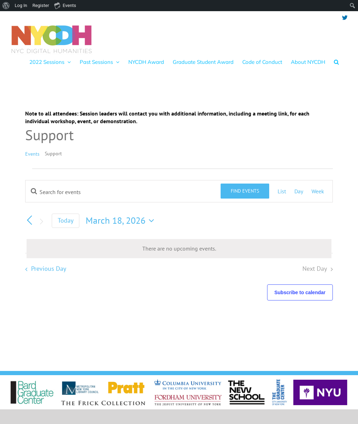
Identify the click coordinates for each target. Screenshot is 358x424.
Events (32, 154)
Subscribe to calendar (299, 292)
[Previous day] (29, 220)
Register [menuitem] (41, 5)
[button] (336, 62)
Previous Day (48, 269)
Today (65, 220)
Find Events (245, 191)
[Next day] (41, 221)
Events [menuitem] (65, 5)
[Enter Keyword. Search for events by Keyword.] (123, 192)
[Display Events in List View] (282, 191)
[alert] (179, 248)
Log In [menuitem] (21, 5)
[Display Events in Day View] (298, 191)
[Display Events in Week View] (318, 191)
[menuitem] (6, 5)
